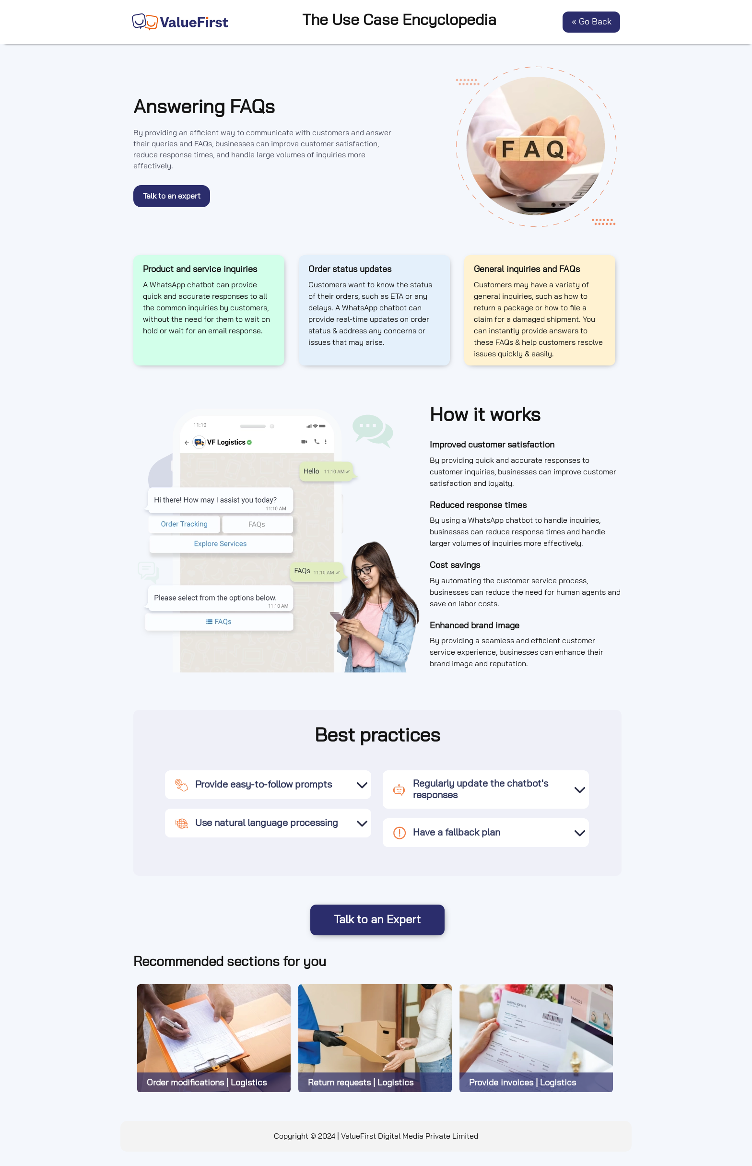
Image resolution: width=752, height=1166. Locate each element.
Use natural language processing (256, 823)
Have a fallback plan (446, 832)
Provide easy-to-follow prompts (253, 784)
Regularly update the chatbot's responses (470, 789)
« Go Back (591, 22)
